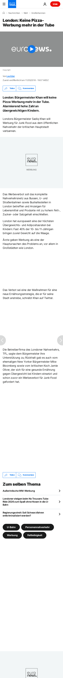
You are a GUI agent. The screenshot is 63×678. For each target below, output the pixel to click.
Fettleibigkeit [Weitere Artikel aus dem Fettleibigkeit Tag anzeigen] (34, 535)
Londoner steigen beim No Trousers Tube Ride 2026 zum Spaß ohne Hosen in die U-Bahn (26, 501)
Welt (26, 13)
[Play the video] (31, 49)
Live (55, 4)
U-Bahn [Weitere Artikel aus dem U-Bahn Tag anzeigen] (11, 527)
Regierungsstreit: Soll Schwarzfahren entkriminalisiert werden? (23, 514)
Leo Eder (11, 76)
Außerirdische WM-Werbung (19, 490)
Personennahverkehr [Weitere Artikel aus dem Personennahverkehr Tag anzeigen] (37, 527)
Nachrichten (14, 13)
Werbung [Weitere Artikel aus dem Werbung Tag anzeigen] (12, 535)
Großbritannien (38, 13)
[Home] (4, 13)
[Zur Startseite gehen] (12, 4)
